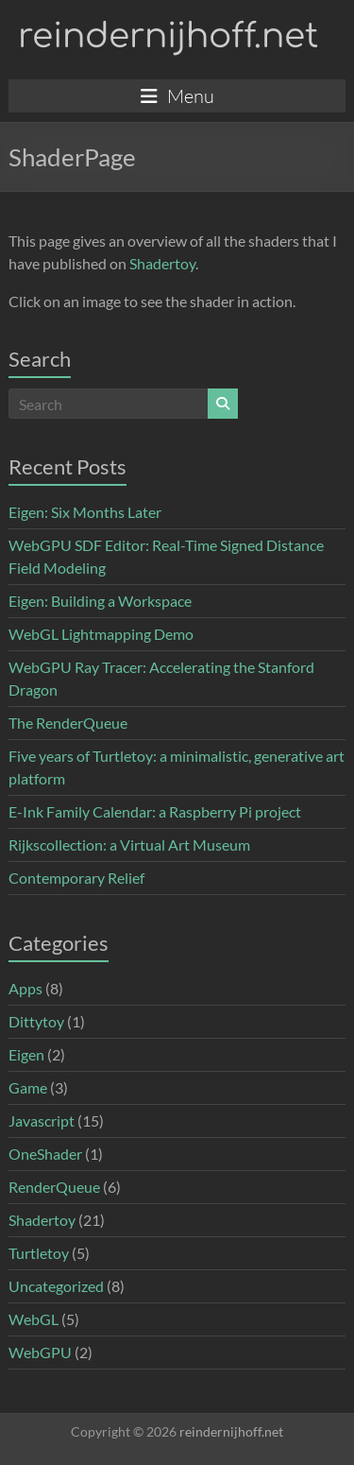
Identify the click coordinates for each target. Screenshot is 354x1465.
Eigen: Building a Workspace (100, 601)
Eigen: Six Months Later (84, 512)
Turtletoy (38, 1253)
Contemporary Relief (76, 878)
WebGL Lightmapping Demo (101, 634)
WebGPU (40, 1352)
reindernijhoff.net (168, 36)
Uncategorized (56, 1286)
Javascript (41, 1120)
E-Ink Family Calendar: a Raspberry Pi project (154, 811)
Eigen (26, 1054)
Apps (25, 988)
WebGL (33, 1319)
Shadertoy (162, 263)
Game (27, 1087)
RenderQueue (54, 1187)
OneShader (45, 1154)
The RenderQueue (67, 723)
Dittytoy (36, 1021)
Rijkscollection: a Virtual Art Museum (129, 844)
